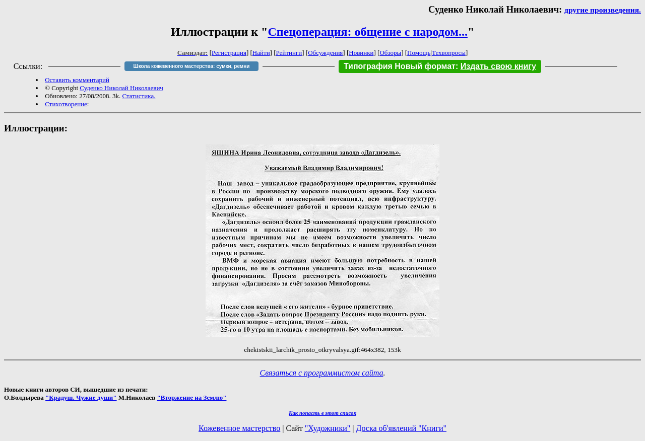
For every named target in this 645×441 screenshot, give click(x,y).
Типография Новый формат (400, 66)
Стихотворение (66, 104)
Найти (261, 52)
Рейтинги (289, 52)
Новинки (361, 52)
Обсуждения (325, 52)
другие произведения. (602, 10)
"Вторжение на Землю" (191, 397)
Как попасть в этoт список (322, 413)
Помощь (418, 52)
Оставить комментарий (77, 80)
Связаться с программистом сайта (321, 373)
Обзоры (390, 52)
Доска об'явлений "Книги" (401, 428)
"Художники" (327, 428)
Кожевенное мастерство (239, 428)
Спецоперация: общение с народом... (368, 31)
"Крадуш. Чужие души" (81, 397)
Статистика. (138, 96)
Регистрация (229, 52)
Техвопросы (449, 52)
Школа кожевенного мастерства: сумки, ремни (192, 66)
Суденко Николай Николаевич (121, 88)
